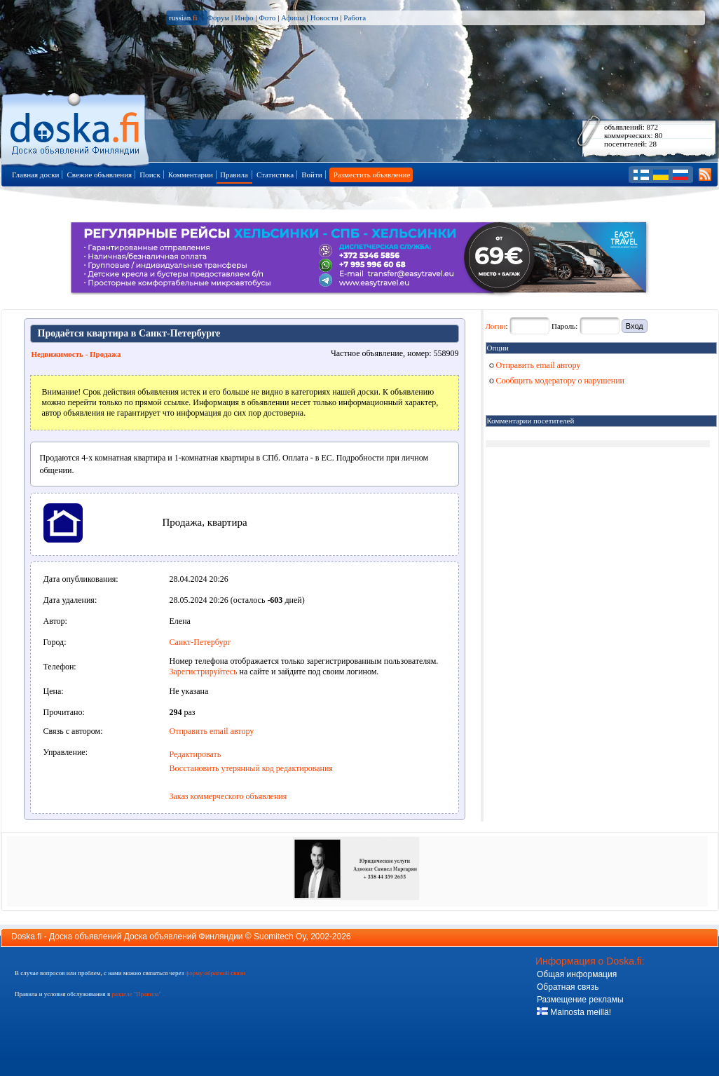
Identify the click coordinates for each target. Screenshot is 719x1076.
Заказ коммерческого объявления (228, 796)
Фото (267, 17)
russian (183, 17)
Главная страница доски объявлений (76, 127)
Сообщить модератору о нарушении (557, 381)
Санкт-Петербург (200, 642)
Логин (496, 326)
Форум (218, 17)
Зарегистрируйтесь (204, 671)
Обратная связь (567, 987)
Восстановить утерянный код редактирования (251, 768)
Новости (324, 17)
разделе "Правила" (136, 993)
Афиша (293, 17)
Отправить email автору (212, 731)
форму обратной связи (215, 972)
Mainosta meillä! (574, 1012)
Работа (354, 17)
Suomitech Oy (280, 936)
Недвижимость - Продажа (76, 354)
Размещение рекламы (580, 1000)
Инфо (244, 17)
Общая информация (577, 974)
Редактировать (195, 754)
